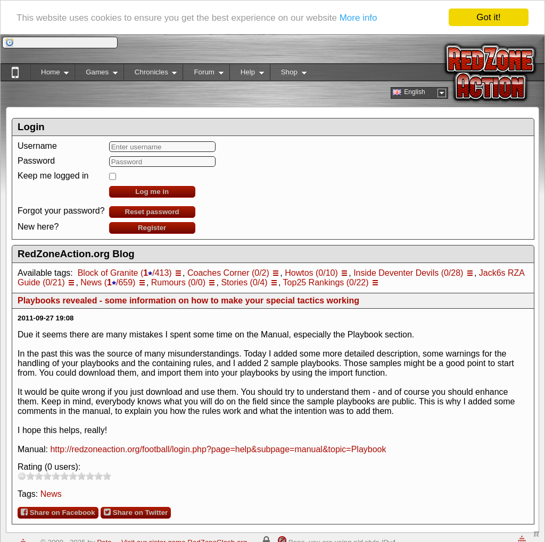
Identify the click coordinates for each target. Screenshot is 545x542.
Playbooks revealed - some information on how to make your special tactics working (188, 300)
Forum (203, 74)
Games (96, 74)
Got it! (488, 17)
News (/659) (107, 282)
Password (36, 160)
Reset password (152, 212)
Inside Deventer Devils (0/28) (408, 272)
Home (49, 74)
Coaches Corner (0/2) (228, 272)
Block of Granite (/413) (125, 272)
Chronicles (150, 74)
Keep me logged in (53, 175)
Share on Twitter (136, 512)
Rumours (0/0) (178, 282)
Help (246, 74)
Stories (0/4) (244, 282)
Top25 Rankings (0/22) (326, 282)
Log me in (152, 192)
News (51, 493)
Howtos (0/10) (311, 272)
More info (358, 17)
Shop (288, 74)
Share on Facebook (58, 512)
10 (107, 476)
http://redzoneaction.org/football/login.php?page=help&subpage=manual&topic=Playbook (218, 449)
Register (152, 228)
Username (37, 145)
